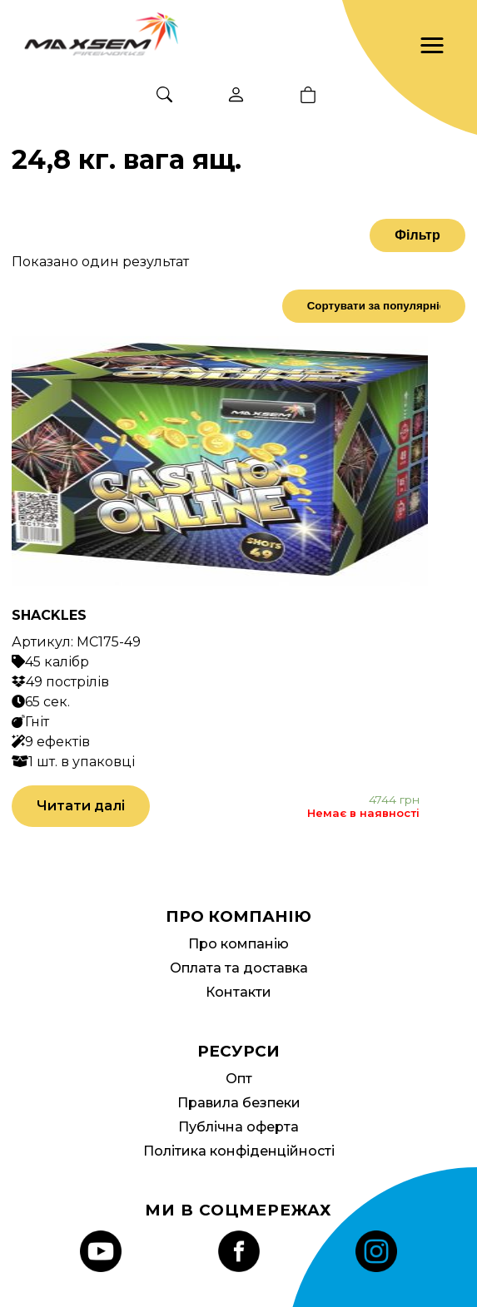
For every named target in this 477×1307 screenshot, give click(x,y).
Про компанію (238, 944)
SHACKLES (49, 615)
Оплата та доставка (239, 968)
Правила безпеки (239, 1103)
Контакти (238, 992)
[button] (432, 46)
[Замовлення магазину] (373, 306)
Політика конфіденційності (239, 1151)
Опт (239, 1079)
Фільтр (417, 235)
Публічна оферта (238, 1127)
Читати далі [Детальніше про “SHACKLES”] (81, 806)
